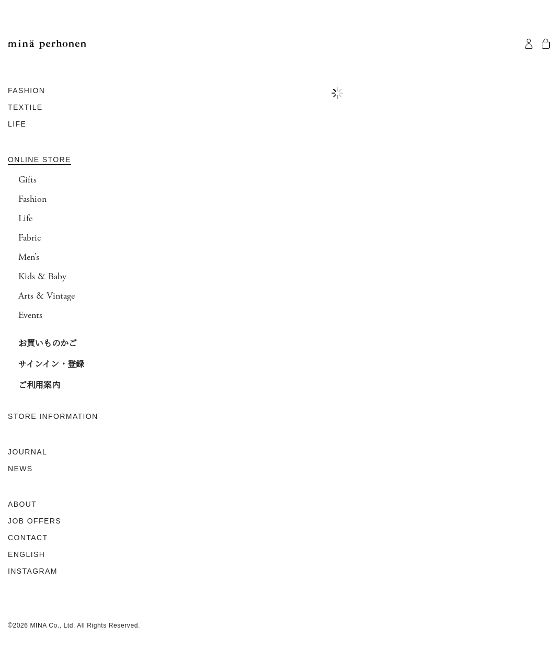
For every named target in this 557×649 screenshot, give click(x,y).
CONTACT (28, 537)
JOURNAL (27, 452)
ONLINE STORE (39, 159)
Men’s (28, 257)
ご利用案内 (39, 385)
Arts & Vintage (46, 296)
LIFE (17, 124)
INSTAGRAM (33, 571)
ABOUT (22, 504)
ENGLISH (26, 554)
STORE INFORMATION (53, 416)
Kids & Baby (42, 276)
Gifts (27, 180)
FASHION (26, 90)
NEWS (20, 468)
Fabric (29, 238)
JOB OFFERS (34, 521)
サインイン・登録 (51, 364)
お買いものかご (47, 343)
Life (25, 218)
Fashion (32, 199)
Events (30, 315)
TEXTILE (25, 107)
